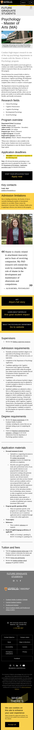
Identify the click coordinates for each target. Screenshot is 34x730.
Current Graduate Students (13, 602)
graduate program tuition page (20, 551)
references (23, 525)
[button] (25, 2)
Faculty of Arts (11, 125)
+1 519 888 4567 (18, 628)
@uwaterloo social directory (17, 668)
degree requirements (18, 420)
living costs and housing (18, 558)
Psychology (17, 123)
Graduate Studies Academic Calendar (16, 599)
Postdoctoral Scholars (12, 605)
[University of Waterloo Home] (6, 2)
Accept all (12, 724)
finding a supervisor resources (21, 341)
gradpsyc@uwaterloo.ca (8, 190)
